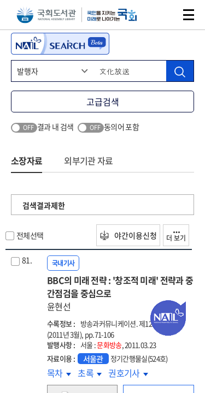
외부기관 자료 (88, 160)
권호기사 (128, 372)
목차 (59, 372)
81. (27, 259)
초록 (90, 372)
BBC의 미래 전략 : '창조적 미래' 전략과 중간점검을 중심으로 (120, 293)
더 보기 (176, 237)
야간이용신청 (128, 235)
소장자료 (26, 160)
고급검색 (102, 101)
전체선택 (29, 235)
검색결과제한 (43, 205)
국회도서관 (46, 15)
